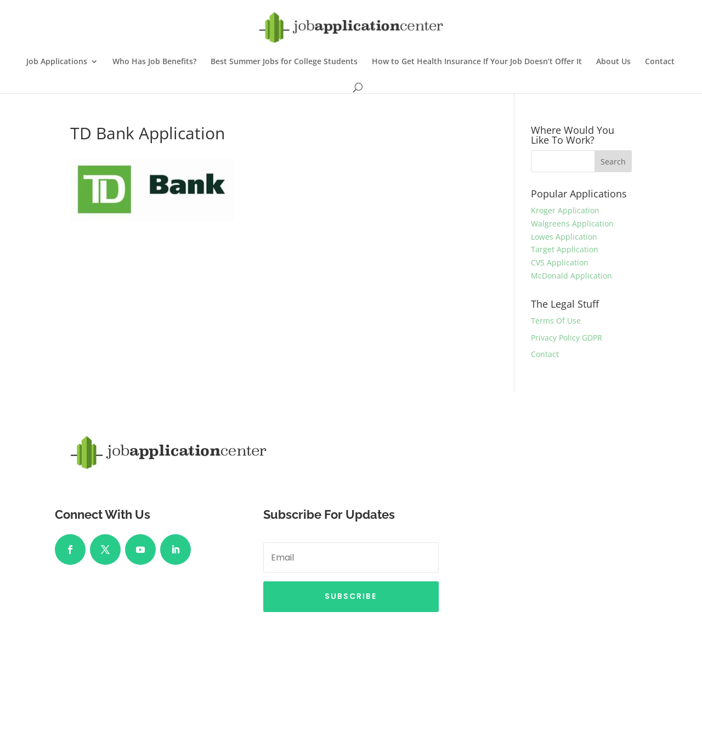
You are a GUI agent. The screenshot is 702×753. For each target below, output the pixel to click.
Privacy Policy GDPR (566, 337)
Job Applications (56, 62)
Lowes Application (564, 236)
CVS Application (559, 262)
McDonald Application (571, 275)
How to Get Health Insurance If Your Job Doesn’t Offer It (477, 62)
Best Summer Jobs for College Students (284, 62)
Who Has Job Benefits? (154, 62)
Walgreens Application (572, 223)
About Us (613, 62)
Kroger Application (565, 210)
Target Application (564, 249)
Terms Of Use (556, 320)
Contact (660, 62)
